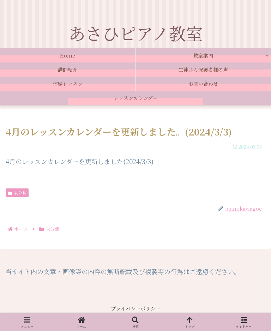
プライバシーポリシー (135, 308)
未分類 (17, 193)
